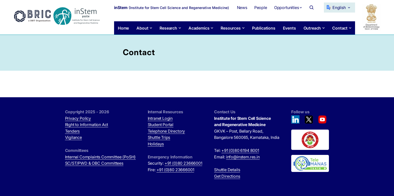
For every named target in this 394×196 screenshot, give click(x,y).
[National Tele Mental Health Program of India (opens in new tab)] (310, 163)
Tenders (72, 131)
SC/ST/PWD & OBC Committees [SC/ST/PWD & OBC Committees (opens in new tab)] (94, 163)
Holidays (156, 143)
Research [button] (168, 28)
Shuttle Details (227, 169)
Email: (237, 156)
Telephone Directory (166, 131)
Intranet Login (160, 118)
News (242, 7)
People (260, 7)
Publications (263, 28)
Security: (175, 163)
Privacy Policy (78, 118)
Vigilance (73, 137)
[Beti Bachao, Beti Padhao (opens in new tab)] (310, 140)
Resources (230, 28)
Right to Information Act (86, 124)
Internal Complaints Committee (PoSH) (100, 156)
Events (289, 28)
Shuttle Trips (159, 137)
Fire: (171, 169)
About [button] (142, 28)
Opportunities (286, 7)
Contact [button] (340, 28)
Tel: (236, 150)
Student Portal (161, 124)
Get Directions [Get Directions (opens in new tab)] (227, 176)
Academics (198, 28)
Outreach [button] (312, 28)
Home (123, 28)
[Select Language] (339, 8)
